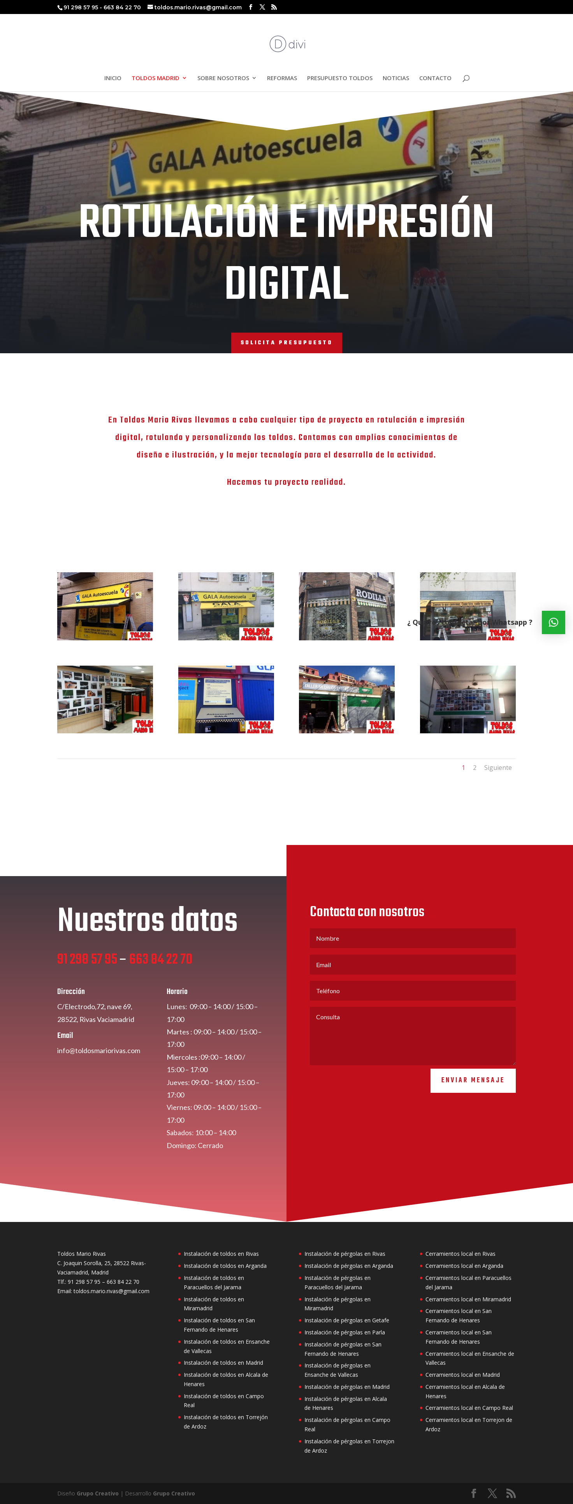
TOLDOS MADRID (155, 78)
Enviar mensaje (473, 1110)
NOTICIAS (396, 78)
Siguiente (498, 767)
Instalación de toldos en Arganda (225, 1265)
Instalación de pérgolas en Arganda (348, 1265)
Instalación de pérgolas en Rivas (344, 1253)
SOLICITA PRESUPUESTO (287, 342)
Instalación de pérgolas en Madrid (347, 1386)
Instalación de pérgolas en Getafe (346, 1320)
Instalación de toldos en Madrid (223, 1362)
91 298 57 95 (87, 990)
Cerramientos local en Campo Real (469, 1407)
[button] (553, 622)
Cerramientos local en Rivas (460, 1253)
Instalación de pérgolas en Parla (344, 1332)
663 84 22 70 (160, 990)
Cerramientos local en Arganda (464, 1265)
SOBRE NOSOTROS (223, 78)
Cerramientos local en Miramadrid (468, 1299)
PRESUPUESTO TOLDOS (340, 78)
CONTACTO (435, 78)
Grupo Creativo (98, 1493)
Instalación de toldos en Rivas (221, 1253)
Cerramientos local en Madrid (462, 1374)
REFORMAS (282, 78)
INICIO (112, 78)
